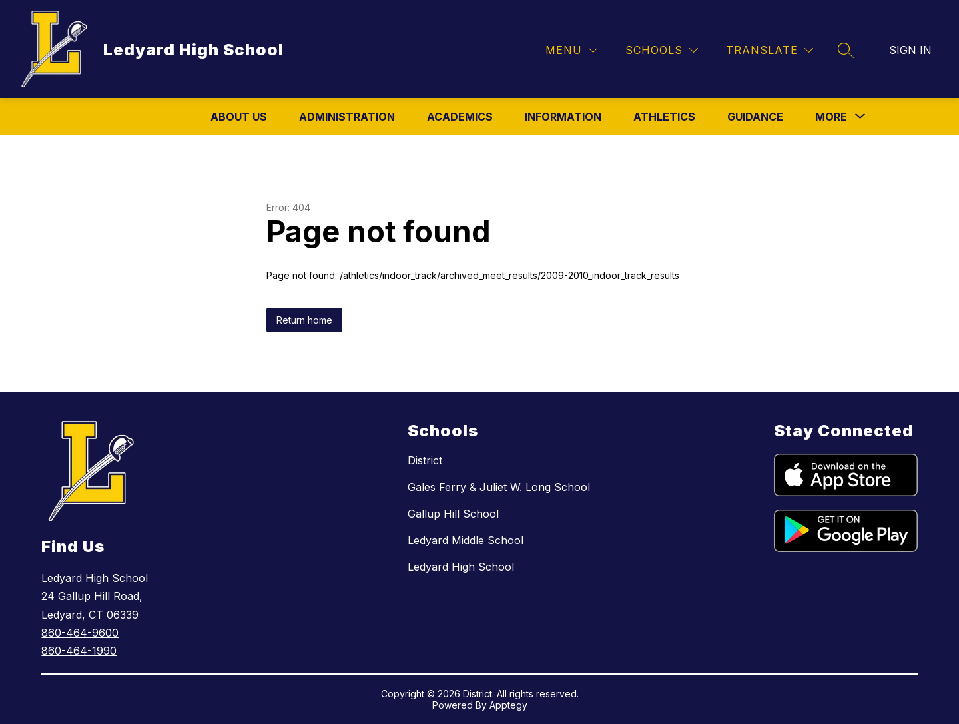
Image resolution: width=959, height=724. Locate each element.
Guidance (755, 116)
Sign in (910, 50)
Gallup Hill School (453, 513)
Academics (460, 116)
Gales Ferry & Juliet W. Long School (499, 487)
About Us (238, 116)
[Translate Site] (769, 50)
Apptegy (508, 705)
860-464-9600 (80, 632)
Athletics (664, 116)
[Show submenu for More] (831, 117)
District (425, 460)
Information (563, 116)
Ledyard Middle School (465, 540)
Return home (304, 320)
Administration (347, 116)
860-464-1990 (79, 650)
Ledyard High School (461, 566)
